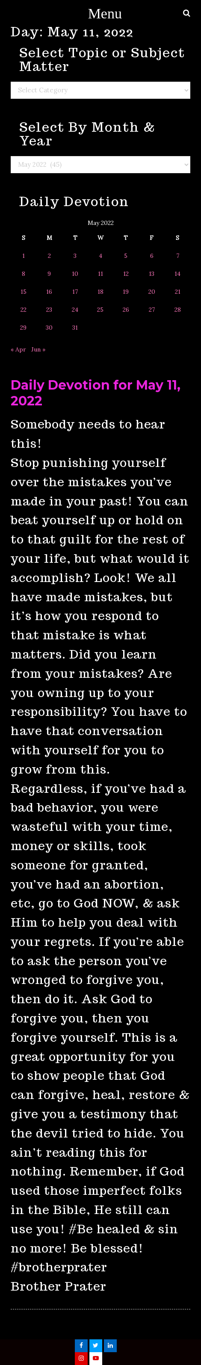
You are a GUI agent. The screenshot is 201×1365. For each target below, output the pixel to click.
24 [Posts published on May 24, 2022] (75, 309)
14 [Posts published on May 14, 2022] (177, 274)
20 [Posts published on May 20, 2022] (151, 291)
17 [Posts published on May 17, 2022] (75, 291)
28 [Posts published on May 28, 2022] (177, 309)
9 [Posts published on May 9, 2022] (49, 274)
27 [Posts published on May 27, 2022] (152, 309)
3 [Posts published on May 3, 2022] (75, 256)
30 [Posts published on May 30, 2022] (49, 327)
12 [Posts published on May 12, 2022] (126, 274)
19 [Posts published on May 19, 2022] (126, 291)
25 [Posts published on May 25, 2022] (100, 309)
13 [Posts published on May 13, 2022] (151, 274)
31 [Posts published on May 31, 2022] (75, 327)
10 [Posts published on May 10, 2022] (75, 274)
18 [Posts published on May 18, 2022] (100, 291)
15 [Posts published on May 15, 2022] (24, 291)
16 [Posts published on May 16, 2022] (49, 291)
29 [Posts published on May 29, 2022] (23, 327)
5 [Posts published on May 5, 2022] (125, 256)
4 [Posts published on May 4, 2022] (100, 256)
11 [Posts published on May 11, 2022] (100, 274)
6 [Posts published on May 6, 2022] (152, 256)
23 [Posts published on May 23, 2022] (49, 309)
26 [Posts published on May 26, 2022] (126, 309)
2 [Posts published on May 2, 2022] (49, 256)
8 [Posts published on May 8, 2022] (23, 274)
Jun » (38, 349)
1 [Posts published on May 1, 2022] (23, 256)
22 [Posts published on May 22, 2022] (24, 309)
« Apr (18, 349)
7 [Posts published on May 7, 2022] (177, 256)
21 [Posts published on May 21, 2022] (177, 291)
